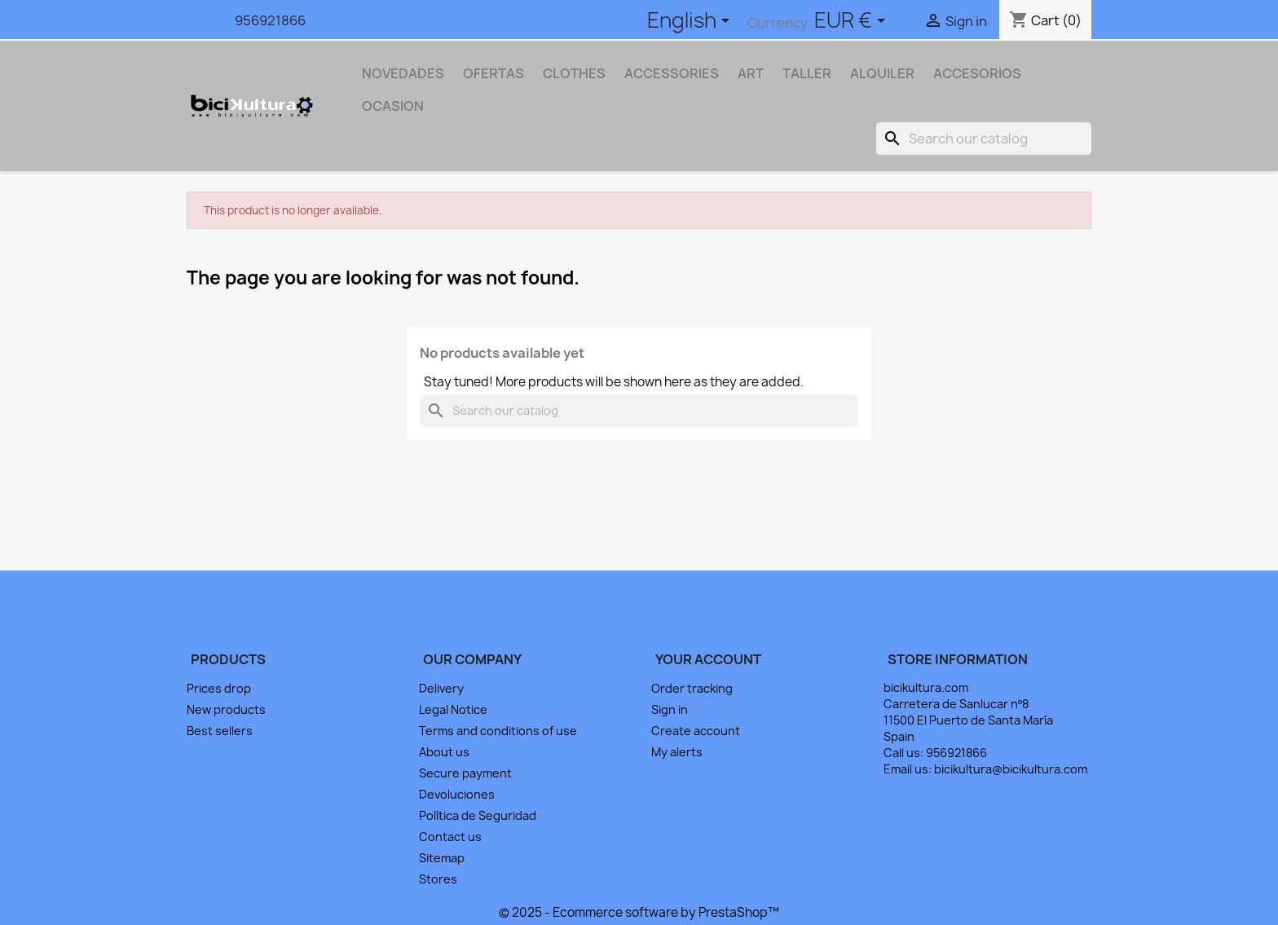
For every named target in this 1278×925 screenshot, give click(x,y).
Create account (695, 730)
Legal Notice (453, 709)
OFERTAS (493, 73)
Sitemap (442, 858)
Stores (438, 879)
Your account (708, 659)
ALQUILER (882, 73)
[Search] (983, 138)
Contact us (450, 836)
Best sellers (220, 730)
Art (751, 73)
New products (226, 709)
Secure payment (465, 773)
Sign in (669, 709)
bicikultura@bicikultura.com (1010, 769)
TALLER (806, 73)
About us (444, 752)
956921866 (270, 20)
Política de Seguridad (477, 815)
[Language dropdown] (691, 22)
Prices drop (219, 688)
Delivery (441, 688)
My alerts (677, 752)
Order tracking (692, 688)
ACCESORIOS (977, 73)
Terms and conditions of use (498, 730)
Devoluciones (457, 794)
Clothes (574, 73)
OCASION (393, 106)
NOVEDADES (403, 73)
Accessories (671, 73)
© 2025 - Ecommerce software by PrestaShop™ (639, 912)
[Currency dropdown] (852, 22)
